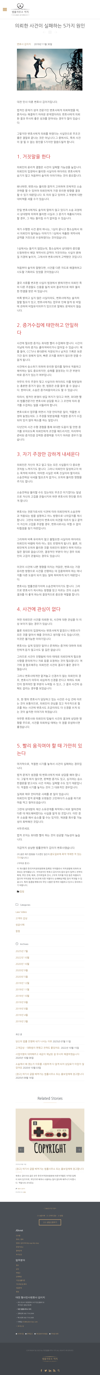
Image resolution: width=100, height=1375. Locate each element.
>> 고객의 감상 (51, 1216)
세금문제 (19, 1288)
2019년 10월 (22, 996)
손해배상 (19, 1276)
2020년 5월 (22, 977)
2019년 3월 (22, 1021)
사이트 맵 (20, 1334)
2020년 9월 (22, 970)
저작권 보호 (54, 1334)
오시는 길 (21, 1326)
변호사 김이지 (24, 44)
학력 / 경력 (19, 1239)
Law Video (21, 912)
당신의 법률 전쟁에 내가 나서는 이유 (34, 1041)
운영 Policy (19, 1247)
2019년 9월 (22, 1002)
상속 (17, 1269)
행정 (17, 1292)
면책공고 (30, 1334)
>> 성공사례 (41, 1216)
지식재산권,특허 (21, 1284)
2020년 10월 (22, 964)
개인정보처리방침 (42, 1334)
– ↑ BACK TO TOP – (50, 1208)
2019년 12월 (22, 983)
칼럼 (22, 891)
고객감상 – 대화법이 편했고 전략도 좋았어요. (38, 1048)
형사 (17, 1265)
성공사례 (20, 925)
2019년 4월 (22, 1015)
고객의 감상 (21, 918)
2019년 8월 (22, 1009)
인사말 (18, 1235)
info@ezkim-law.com (30, 1322)
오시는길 (19, 1254)
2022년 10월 (22, 957)
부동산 (18, 1273)
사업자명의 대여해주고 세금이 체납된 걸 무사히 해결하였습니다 (47, 1054)
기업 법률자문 (20, 1280)
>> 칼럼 (60, 1216)
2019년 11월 (22, 989)
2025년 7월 (22, 951)
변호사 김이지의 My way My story (27, 1243)
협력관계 (19, 1251)
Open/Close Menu (5, 9)
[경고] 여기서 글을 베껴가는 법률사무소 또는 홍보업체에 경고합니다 (50, 1074)
